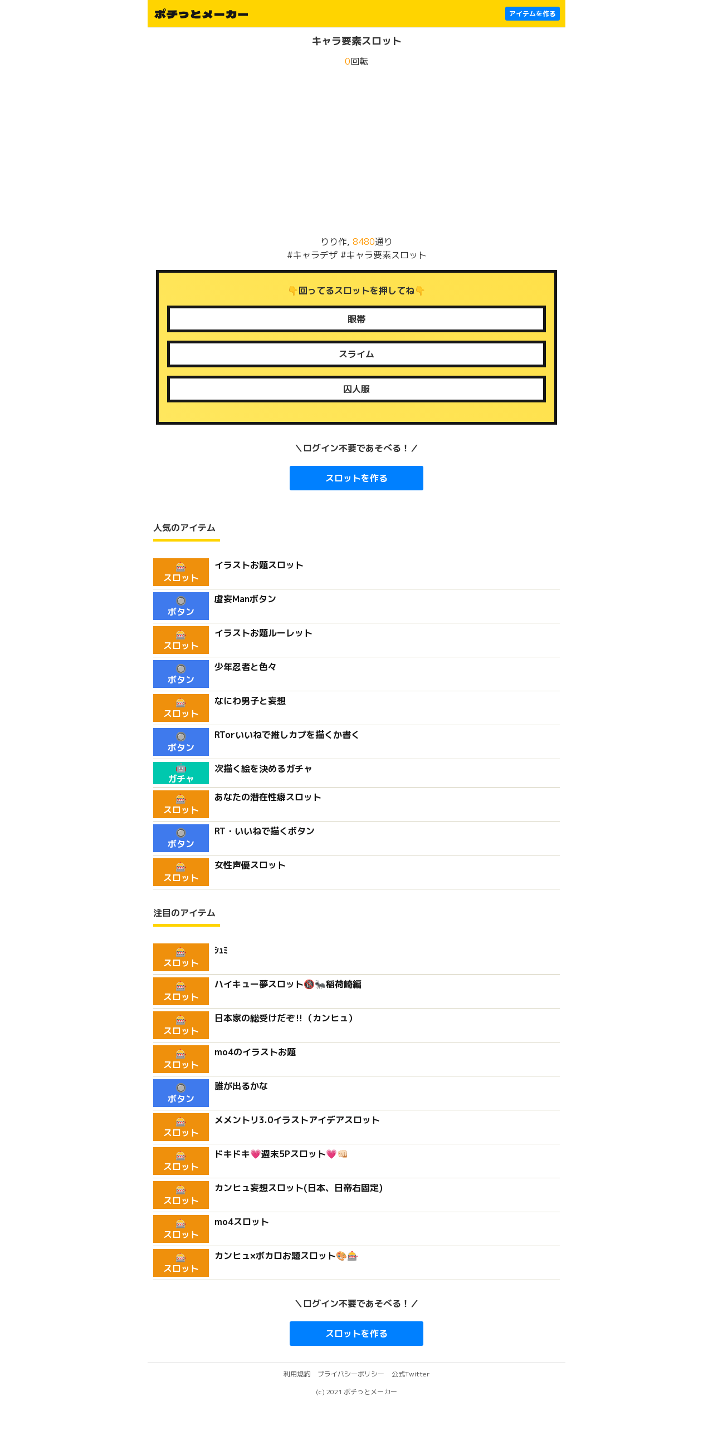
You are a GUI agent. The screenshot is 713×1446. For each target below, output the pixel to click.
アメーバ (356, 354)
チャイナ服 (356, 389)
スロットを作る (356, 478)
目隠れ (356, 319)
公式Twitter (411, 1374)
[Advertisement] (356, 151)
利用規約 (297, 1374)
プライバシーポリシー (351, 1374)
